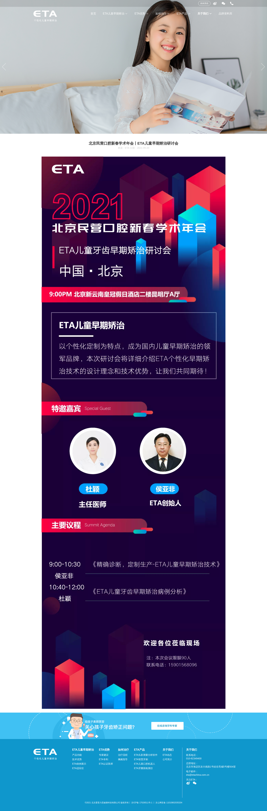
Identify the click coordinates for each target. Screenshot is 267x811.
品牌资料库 (225, 13)
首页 (93, 13)
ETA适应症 (78, 768)
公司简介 (167, 759)
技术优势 (77, 759)
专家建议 (103, 755)
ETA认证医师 (106, 763)
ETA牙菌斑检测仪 (143, 768)
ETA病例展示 (79, 763)
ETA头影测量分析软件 (146, 755)
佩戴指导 (123, 759)
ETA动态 (167, 755)
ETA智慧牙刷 (141, 759)
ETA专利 (103, 759)
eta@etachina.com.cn (197, 774)
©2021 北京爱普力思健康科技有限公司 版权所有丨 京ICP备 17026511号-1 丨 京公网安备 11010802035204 (133, 802)
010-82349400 (193, 758)
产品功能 (77, 755)
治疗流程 (123, 755)
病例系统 (204, 3)
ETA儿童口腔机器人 (144, 763)
